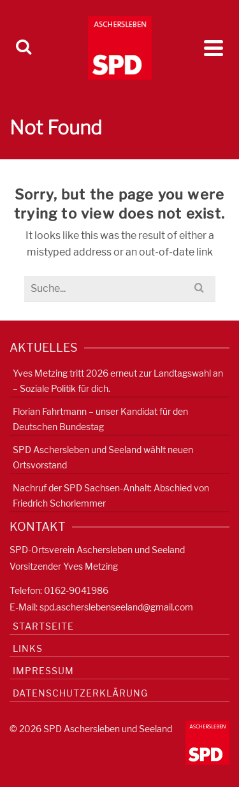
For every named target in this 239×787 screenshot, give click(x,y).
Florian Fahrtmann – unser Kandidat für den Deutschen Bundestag (100, 419)
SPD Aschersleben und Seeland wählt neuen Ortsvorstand (103, 457)
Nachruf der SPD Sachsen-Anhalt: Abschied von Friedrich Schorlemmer (111, 495)
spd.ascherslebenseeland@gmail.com (116, 607)
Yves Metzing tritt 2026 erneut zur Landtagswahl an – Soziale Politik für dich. (118, 381)
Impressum (43, 670)
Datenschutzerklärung (80, 693)
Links (28, 648)
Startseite (43, 626)
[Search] (24, 48)
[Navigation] (213, 48)
